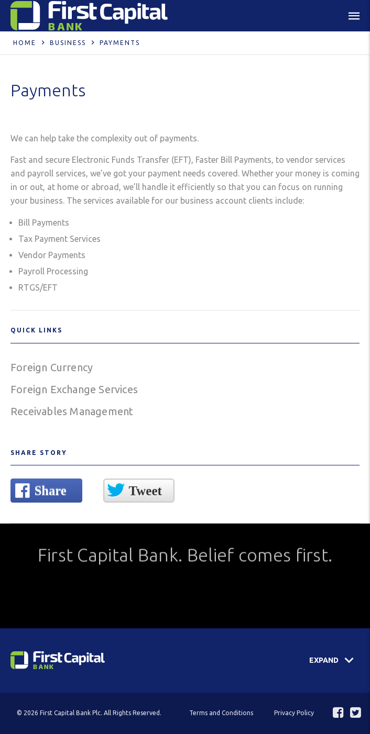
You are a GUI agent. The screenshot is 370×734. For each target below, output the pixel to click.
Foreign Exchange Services (74, 389)
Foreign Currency (51, 367)
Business (68, 42)
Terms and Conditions (221, 712)
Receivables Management (71, 411)
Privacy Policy (294, 712)
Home (24, 42)
